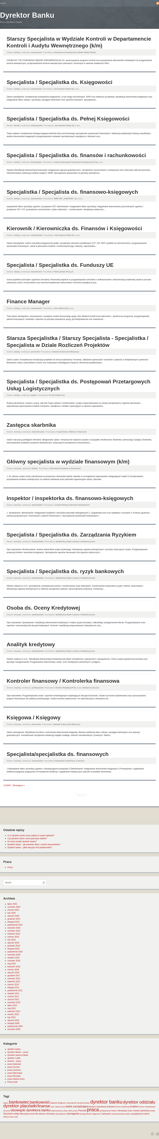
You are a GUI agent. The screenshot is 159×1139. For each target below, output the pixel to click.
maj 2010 (11, 1008)
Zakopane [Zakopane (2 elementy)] (106, 1113)
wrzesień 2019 (13, 928)
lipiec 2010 (12, 1005)
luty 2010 (11, 1017)
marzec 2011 (13, 996)
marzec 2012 (13, 984)
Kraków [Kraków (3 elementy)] (134, 1106)
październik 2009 (15, 1026)
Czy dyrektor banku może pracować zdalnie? (27, 838)
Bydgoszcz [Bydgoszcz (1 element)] (62, 1103)
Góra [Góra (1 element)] (53, 1107)
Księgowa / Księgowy (33, 717)
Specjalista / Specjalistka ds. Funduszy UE (60, 265)
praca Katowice (14, 1064)
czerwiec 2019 (13, 931)
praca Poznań (13, 1067)
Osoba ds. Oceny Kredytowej (43, 608)
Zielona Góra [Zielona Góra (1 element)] (8, 1117)
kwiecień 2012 (13, 981)
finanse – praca (14, 1061)
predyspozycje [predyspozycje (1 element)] (105, 1111)
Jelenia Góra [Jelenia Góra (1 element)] (60, 1107)
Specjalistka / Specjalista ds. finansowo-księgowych (72, 192)
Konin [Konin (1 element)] (118, 1107)
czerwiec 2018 (13, 960)
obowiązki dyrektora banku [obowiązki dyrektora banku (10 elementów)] (31, 1110)
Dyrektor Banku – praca (17, 1052)
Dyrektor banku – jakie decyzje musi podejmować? (29, 847)
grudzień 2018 (13, 946)
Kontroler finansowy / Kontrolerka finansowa (63, 681)
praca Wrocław (14, 1076)
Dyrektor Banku (27, 15)
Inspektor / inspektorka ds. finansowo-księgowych (70, 498)
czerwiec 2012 (13, 978)
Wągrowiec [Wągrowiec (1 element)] (96, 1114)
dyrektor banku (14, 1049)
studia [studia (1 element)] (152, 1111)
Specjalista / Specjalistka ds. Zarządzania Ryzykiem (71, 535)
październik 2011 (15, 990)
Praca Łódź (12, 1082)
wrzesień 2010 (13, 1002)
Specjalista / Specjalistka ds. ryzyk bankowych (65, 571)
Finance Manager (28, 301)
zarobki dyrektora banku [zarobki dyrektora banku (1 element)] (120, 1114)
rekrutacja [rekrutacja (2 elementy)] (122, 1110)
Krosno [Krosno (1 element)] (141, 1107)
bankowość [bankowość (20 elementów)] (40, 1102)
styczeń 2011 (13, 999)
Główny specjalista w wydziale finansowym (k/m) (68, 462)
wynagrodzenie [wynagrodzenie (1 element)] (86, 1114)
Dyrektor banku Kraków (17, 1055)
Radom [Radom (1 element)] (114, 1111)
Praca (10, 867)
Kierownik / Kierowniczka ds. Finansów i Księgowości (74, 228)
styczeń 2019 (13, 943)
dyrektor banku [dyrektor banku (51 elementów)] (106, 1102)
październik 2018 (15, 952)
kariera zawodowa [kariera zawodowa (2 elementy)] (97, 1106)
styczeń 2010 (13, 1020)
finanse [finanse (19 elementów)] (43, 1106)
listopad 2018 (13, 949)
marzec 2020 (13, 910)
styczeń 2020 (13, 916)
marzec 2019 (13, 937)
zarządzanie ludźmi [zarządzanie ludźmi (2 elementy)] (140, 1113)
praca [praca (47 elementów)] (93, 1109)
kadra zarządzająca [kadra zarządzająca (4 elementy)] (77, 1106)
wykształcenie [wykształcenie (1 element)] (60, 1114)
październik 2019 (15, 925)
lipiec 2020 (12, 904)
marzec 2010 (13, 1014)
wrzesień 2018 (13, 955)
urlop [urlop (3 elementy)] (16, 1113)
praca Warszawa (14, 1073)
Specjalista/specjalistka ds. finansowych (57, 754)
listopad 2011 (13, 987)
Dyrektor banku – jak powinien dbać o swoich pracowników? (33, 844)
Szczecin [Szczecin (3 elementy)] (8, 1113)
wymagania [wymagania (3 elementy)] (73, 1113)
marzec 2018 (13, 969)
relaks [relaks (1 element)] (130, 1111)
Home (3, 3)
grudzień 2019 (13, 919)
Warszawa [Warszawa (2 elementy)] (24, 1113)
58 (14, 785)
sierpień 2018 (13, 958)
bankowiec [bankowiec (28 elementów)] (19, 1102)
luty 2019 (11, 940)
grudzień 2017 (13, 975)
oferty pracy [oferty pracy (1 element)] (73, 1111)
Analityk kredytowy (31, 644)
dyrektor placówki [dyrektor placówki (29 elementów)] (20, 1105)
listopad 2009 (13, 1023)
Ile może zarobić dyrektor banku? (22, 841)
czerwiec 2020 (13, 907)
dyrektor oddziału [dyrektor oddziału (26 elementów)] (139, 1102)
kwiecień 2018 (13, 966)
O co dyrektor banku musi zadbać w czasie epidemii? (30, 835)
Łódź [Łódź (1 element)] (16, 1117)
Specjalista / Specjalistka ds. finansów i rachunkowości (76, 155)
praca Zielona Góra (16, 1079)
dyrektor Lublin (14, 1058)
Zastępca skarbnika (31, 425)
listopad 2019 (13, 922)
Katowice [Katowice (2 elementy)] (111, 1106)
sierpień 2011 (13, 993)
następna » (20, 785)
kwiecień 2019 (13, 934)
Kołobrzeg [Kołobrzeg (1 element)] (125, 1107)
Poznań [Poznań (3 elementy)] (82, 1110)
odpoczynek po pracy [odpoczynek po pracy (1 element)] (59, 1111)
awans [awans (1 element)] (5, 1103)
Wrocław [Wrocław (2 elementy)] (51, 1113)
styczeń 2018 (13, 972)
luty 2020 (11, 913)
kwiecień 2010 (13, 1011)
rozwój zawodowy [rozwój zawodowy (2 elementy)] (141, 1110)
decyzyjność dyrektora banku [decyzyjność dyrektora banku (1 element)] (78, 1103)
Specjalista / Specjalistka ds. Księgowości (59, 82)
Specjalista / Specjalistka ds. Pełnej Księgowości (68, 119)
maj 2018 (11, 963)
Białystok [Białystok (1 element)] (53, 1103)
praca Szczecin (14, 1070)
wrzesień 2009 (13, 1029)
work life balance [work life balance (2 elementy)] (38, 1113)
